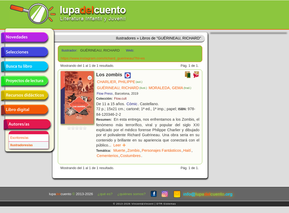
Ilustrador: (68, 50)
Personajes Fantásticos (161, 150)
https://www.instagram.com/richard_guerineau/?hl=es (103, 58)
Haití (187, 150)
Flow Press (105, 93)
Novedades (24, 37)
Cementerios (107, 156)
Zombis (133, 150)
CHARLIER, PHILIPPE (119, 82)
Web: (130, 50)
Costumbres (130, 156)
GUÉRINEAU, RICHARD (122, 88)
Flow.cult (120, 98)
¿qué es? (105, 194)
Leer (119, 145)
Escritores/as (19, 138)
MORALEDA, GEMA (170, 88)
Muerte (119, 150)
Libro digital (24, 110)
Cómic (132, 104)
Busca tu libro (24, 66)
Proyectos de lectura (24, 81)
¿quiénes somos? (131, 194)
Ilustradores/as (21, 145)
